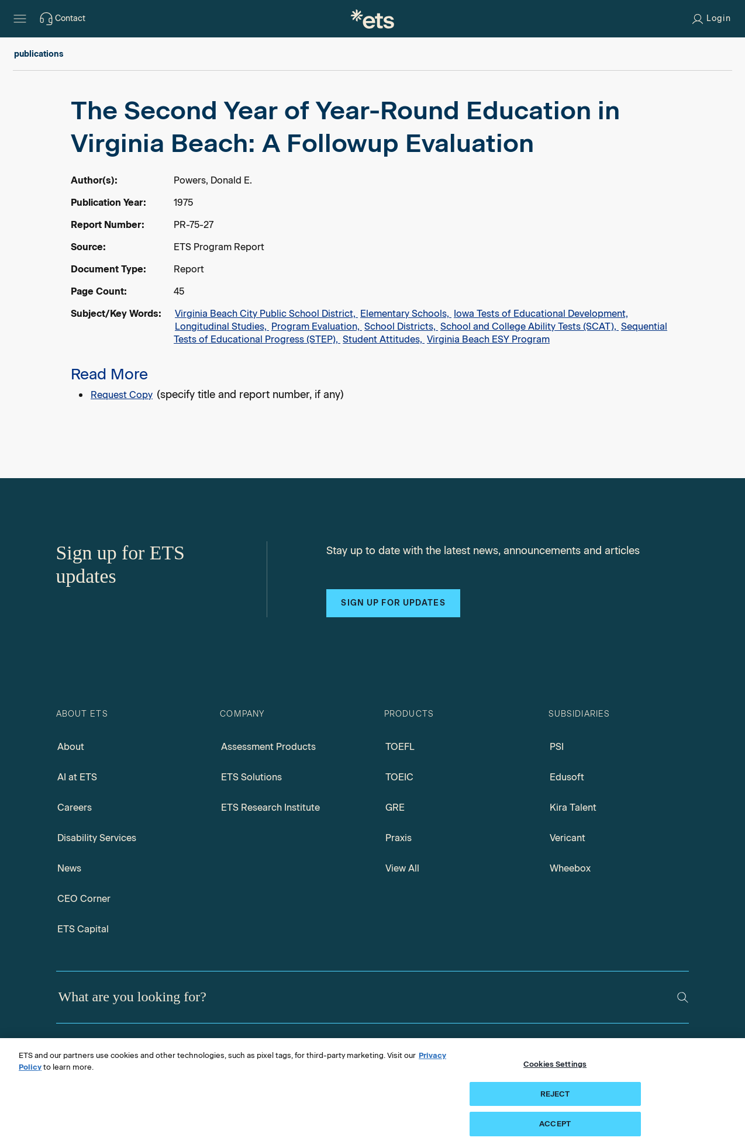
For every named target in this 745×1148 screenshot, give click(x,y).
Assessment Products (268, 746)
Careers (74, 807)
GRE (395, 807)
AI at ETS (77, 777)
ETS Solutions (251, 777)
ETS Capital (83, 929)
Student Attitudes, (384, 339)
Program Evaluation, (316, 326)
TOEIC (399, 777)
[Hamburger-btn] (20, 19)
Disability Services (96, 837)
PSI (557, 746)
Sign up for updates (393, 603)
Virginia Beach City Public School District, (266, 313)
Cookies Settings (555, 1064)
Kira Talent (573, 807)
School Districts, (401, 326)
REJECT (555, 1094)
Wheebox (570, 868)
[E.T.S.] (372, 19)
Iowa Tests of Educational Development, (541, 313)
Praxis (398, 837)
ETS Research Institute (270, 807)
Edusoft (567, 777)
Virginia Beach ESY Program (488, 339)
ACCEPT (555, 1123)
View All (402, 868)
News (69, 868)
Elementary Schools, (405, 313)
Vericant (567, 837)
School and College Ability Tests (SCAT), (529, 326)
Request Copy (122, 394)
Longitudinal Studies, (222, 326)
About (70, 746)
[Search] (682, 997)
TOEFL (400, 746)
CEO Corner (84, 898)
